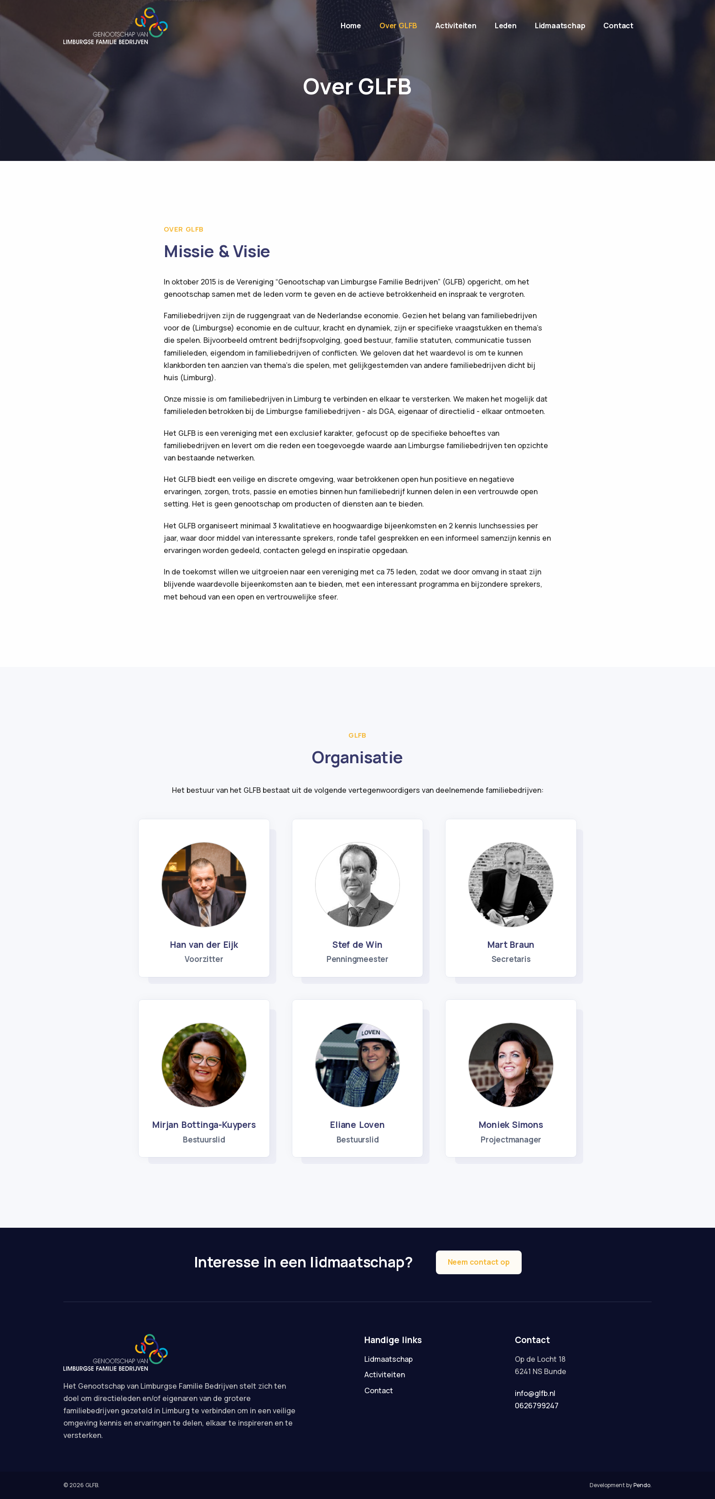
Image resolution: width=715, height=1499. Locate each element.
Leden (506, 26)
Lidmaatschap (560, 26)
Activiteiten (456, 26)
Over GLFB (398, 26)
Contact (618, 26)
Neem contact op (479, 1262)
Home (351, 26)
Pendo (641, 1485)
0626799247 (537, 1406)
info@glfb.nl (535, 1393)
